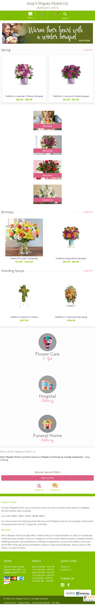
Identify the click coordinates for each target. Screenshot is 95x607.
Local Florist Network (43, 605)
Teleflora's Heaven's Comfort (24, 317)
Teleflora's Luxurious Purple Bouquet (71, 96)
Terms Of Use (10, 605)
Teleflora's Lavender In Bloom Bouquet (24, 96)
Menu (33, 17)
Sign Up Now (47, 478)
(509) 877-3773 (47, 8)
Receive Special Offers (47, 472)
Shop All (89, 49)
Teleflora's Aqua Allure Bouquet (71, 258)
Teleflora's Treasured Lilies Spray (71, 317)
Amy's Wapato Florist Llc (47, 3)
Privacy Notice (25, 605)
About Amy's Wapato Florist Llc (18, 451)
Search (62, 18)
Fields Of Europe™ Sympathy (24, 258)
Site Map (59, 605)
